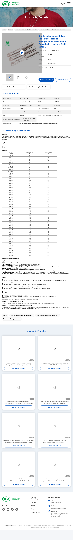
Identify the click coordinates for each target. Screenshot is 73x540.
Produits (10, 29)
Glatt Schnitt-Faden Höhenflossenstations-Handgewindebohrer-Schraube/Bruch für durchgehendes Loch (18, 402)
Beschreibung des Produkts (39, 87)
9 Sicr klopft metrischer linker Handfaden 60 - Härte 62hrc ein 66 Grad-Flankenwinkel (54, 364)
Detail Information (13, 87)
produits (33, 505)
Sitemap (13, 525)
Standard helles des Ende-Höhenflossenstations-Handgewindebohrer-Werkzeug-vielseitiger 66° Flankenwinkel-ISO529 (18, 364)
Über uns (33, 502)
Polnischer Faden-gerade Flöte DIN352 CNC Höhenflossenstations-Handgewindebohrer (54, 441)
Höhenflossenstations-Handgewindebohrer (26, 29)
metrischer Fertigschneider (11, 319)
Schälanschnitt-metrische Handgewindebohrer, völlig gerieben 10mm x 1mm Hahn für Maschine (54, 480)
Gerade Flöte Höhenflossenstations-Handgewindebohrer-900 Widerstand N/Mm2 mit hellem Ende (54, 402)
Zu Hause (4, 30)
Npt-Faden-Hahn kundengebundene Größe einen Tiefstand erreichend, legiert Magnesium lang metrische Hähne (18, 441)
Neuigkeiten (34, 509)
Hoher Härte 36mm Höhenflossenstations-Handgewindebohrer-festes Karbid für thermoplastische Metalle (18, 480)
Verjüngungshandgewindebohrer (47, 315)
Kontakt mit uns (35, 512)
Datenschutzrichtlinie (6, 525)
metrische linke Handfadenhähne (21, 315)
